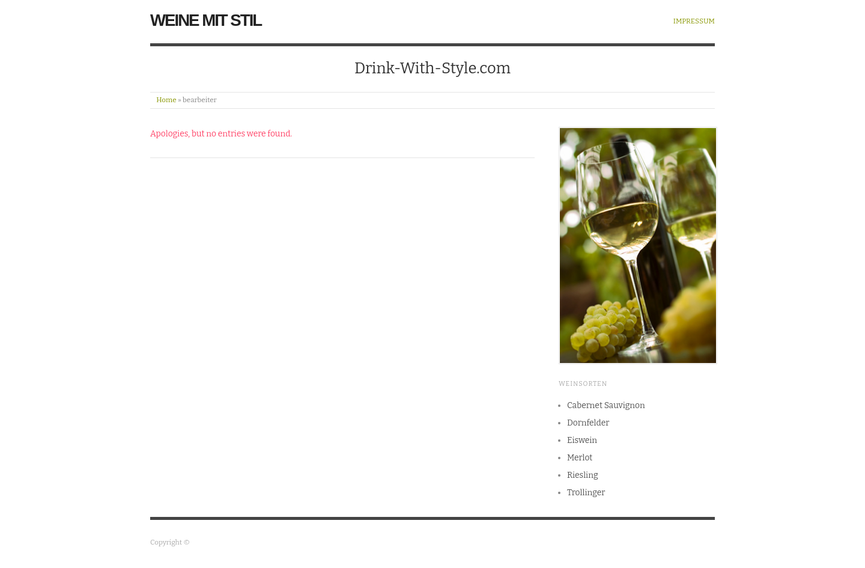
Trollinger (586, 492)
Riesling (582, 475)
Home (166, 100)
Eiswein (582, 440)
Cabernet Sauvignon (606, 405)
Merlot (579, 458)
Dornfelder (588, 423)
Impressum (694, 21)
